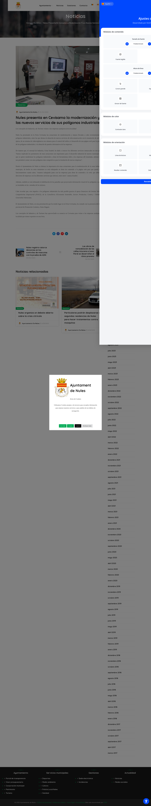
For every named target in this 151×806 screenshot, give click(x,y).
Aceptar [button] (70, 426)
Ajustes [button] (78, 426)
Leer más (62, 426)
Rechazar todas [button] (87, 426)
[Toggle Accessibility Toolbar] (146, 801)
